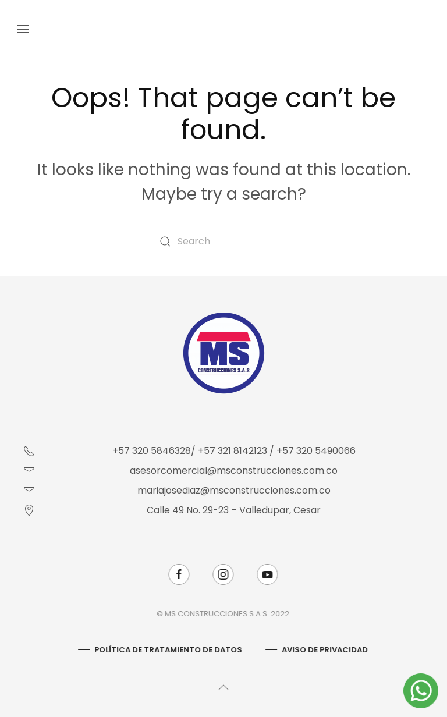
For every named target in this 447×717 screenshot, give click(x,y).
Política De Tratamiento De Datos (168, 649)
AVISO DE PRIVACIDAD (324, 649)
